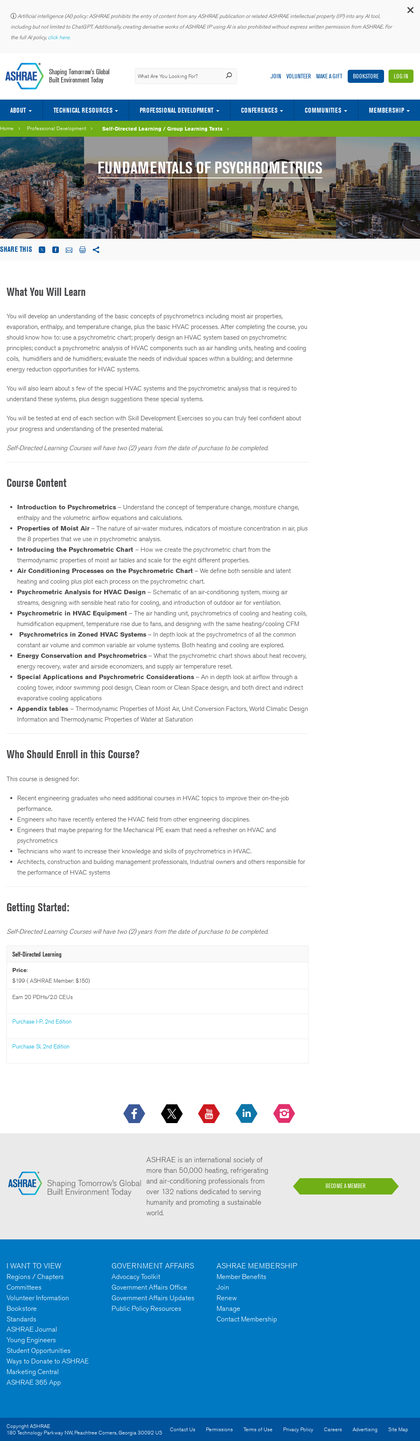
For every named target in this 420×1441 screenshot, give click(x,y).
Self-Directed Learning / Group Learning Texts (162, 128)
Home (6, 128)
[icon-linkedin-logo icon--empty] (247, 1114)
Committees (24, 1287)
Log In (401, 76)
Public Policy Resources (146, 1308)
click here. (59, 37)
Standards (21, 1319)
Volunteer (298, 76)
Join (275, 76)
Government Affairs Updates (153, 1298)
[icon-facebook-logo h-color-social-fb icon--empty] (135, 1114)
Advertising (365, 1429)
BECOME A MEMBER (346, 1186)
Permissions (219, 1429)
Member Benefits (241, 1276)
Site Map (398, 1429)
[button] (410, 12)
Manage (228, 1308)
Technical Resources (83, 110)
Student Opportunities (39, 1350)
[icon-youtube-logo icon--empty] (209, 1114)
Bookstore (366, 76)
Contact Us (182, 1429)
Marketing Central (33, 1372)
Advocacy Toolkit (136, 1276)
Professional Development (176, 110)
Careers (333, 1429)
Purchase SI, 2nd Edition (40, 1046)
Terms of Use (258, 1429)
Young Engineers (31, 1340)
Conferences (259, 110)
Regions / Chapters (35, 1276)
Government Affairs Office (149, 1287)
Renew (227, 1298)
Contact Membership (247, 1319)
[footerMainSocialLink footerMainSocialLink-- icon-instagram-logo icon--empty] (285, 1114)
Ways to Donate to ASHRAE (48, 1361)
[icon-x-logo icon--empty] (172, 1114)
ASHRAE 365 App (34, 1382)
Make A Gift (329, 76)
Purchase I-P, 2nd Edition (41, 1021)
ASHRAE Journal (32, 1329)
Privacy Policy (298, 1429)
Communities (323, 110)
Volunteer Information (38, 1298)
